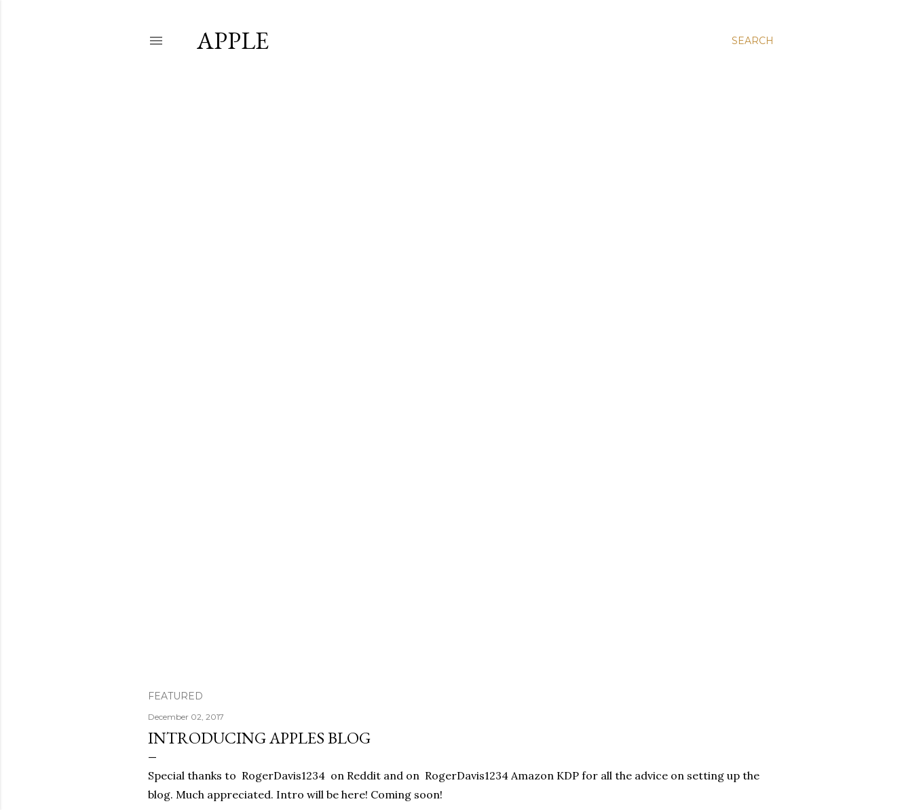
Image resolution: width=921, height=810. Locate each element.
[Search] (753, 40)
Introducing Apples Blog (259, 737)
